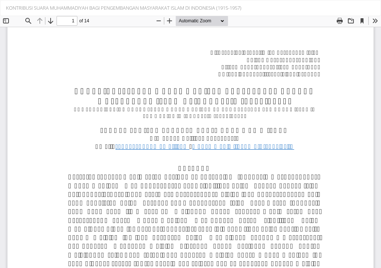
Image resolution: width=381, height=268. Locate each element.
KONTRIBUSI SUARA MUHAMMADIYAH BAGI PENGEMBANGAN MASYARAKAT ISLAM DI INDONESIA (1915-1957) (123, 7)
